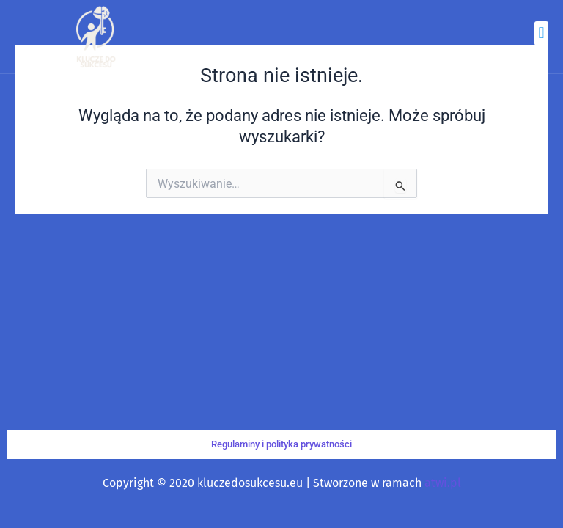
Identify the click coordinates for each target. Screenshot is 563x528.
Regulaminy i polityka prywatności (281, 444)
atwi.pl (442, 483)
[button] (541, 33)
